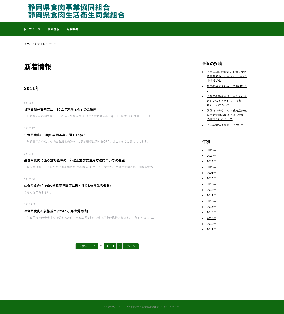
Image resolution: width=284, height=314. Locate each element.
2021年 (211, 172)
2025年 (211, 149)
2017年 (211, 195)
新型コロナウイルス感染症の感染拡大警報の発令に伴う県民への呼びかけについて (227, 115)
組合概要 (72, 29)
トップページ (32, 29)
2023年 (211, 161)
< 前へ (83, 246)
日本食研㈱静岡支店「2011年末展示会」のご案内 (60, 109)
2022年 (211, 166)
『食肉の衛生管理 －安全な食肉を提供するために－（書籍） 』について (227, 100)
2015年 (211, 206)
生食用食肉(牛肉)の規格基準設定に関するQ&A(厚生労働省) (67, 185)
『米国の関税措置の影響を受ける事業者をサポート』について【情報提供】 (227, 76)
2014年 (211, 212)
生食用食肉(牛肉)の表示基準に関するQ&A (55, 135)
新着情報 (54, 29)
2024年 (211, 155)
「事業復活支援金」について (225, 125)
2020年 (211, 178)
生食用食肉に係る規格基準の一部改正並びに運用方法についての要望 (74, 160)
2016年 (211, 201)
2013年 (211, 218)
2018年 (211, 189)
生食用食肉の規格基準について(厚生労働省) (56, 211)
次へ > (130, 246)
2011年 (211, 229)
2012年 (211, 223)
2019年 (211, 184)
